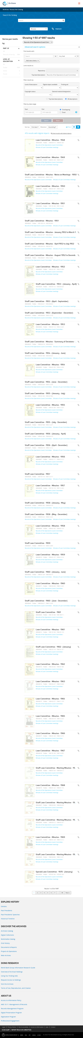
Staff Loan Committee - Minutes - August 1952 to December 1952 (53, 255)
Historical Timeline (7, 919)
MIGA (34, 1035)
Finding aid (64, 84)
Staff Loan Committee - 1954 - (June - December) (46, 382)
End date (35, 127)
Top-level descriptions (54, 99)
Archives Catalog (7, 931)
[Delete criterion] (77, 56)
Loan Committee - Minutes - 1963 (50, 682)
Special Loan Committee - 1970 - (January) (54, 872)
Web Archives (6, 955)
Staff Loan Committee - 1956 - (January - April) (45, 434)
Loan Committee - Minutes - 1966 (50, 734)
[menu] (79, 3)
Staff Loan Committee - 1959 (37, 543)
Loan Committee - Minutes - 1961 (50, 630)
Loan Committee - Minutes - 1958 (50, 526)
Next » (68, 893)
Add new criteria (32, 60)
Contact (53, 1027)
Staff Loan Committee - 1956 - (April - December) (46, 445)
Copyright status (30, 91)
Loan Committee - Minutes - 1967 (50, 751)
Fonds (4, 74)
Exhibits (4, 906)
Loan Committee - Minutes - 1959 (50, 555)
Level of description (8, 60)
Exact (63, 112)
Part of (6, 48)
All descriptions (71, 99)
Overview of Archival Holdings (12, 972)
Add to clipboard (78, 140)
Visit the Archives (7, 984)
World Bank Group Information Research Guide (18, 968)
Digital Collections (7, 935)
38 (62, 893)
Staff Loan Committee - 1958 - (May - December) (46, 515)
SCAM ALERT (6, 1030)
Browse (38, 29)
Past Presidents (6, 910)
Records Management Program (12, 1008)
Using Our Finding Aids (9, 976)
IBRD (21, 1035)
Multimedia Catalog (8, 939)
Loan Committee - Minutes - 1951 (50, 204)
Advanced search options (35, 47)
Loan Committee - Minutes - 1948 (50, 140)
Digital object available (50, 84)
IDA (26, 1035)
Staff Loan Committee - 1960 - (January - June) (45, 572)
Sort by (27, 127)
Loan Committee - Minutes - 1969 (50, 837)
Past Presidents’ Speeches (10, 915)
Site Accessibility (23, 1027)
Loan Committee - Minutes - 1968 (50, 785)
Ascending (52, 127)
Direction (43, 127)
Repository (41, 71)
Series (4, 71)
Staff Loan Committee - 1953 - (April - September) (46, 302)
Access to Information (37, 1027)
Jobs (47, 1027)
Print (68, 127)
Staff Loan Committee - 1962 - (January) (53, 647)
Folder (4, 67)
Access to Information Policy (11, 1000)
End (43, 109)
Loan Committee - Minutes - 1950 (50, 186)
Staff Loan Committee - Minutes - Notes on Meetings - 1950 (51, 175)
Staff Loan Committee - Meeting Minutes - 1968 (56, 768)
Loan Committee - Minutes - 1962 (50, 664)
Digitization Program (8, 1017)
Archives (12, 3)
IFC (30, 1035)
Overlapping (65, 110)
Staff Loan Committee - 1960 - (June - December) (46, 601)
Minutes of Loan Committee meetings (47, 147)
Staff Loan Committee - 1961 (48, 612)
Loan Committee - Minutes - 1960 (50, 584)
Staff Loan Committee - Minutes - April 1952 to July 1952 (49, 244)
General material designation (61, 91)
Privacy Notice (12, 1027)
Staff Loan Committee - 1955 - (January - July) (45, 394)
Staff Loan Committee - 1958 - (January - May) (45, 503)
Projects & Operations (9, 951)
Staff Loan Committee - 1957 (37, 474)
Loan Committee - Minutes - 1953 (50, 325)
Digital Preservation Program (11, 1013)
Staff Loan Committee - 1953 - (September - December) (49, 313)
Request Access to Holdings (11, 980)
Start (26, 109)
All (4, 52)
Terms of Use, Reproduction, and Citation (16, 988)
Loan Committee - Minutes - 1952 (50, 267)
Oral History (5, 943)
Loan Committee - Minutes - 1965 (50, 716)
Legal (3, 1027)
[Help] (76, 112)
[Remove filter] (51, 42)
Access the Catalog (16, 9)
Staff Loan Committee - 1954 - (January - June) (45, 353)
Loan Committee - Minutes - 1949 (50, 158)
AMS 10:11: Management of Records (14, 1004)
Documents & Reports (9, 947)
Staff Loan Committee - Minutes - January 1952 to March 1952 (52, 232)
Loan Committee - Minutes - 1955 (50, 405)
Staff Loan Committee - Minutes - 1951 (42, 221)
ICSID (39, 1035)
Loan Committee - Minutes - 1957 (50, 486)
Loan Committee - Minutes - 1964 (50, 699)
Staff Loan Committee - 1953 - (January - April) (56, 284)
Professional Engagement (10, 1021)
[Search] (41, 20)
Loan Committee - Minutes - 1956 (50, 457)
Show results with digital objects (61, 133)
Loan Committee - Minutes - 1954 (50, 365)
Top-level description (38, 75)
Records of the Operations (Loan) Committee (11, 54)
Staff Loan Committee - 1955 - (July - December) (46, 422)
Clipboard (55, 29)
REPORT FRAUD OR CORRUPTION (21, 1030)
